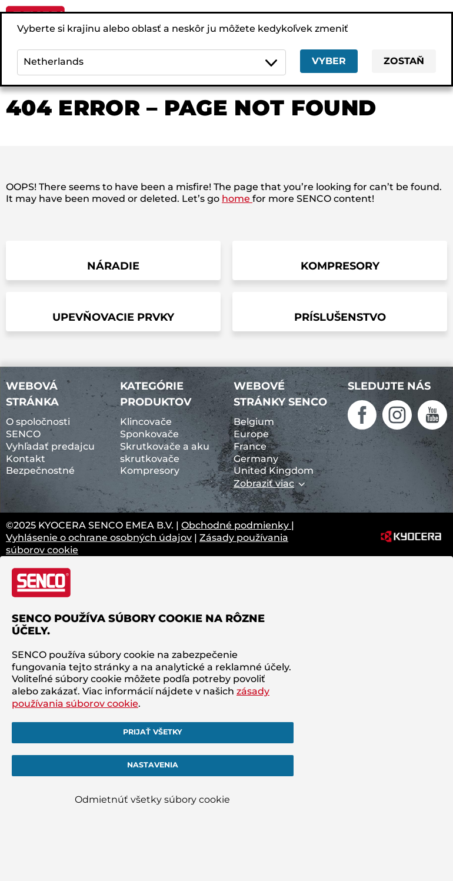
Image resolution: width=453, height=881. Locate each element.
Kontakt (25, 458)
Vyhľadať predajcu (50, 446)
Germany (256, 458)
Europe (251, 434)
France (250, 446)
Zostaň (404, 61)
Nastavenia (152, 764)
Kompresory (149, 470)
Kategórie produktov (155, 394)
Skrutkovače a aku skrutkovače (164, 452)
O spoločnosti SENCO (38, 428)
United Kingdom (274, 470)
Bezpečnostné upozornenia (40, 476)
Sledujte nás (389, 386)
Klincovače (146, 421)
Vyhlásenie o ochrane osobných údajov (99, 537)
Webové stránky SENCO (280, 394)
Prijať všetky (152, 731)
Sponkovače (149, 434)
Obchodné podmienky (236, 525)
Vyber (329, 61)
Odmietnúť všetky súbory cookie (152, 799)
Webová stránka (32, 394)
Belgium (254, 421)
